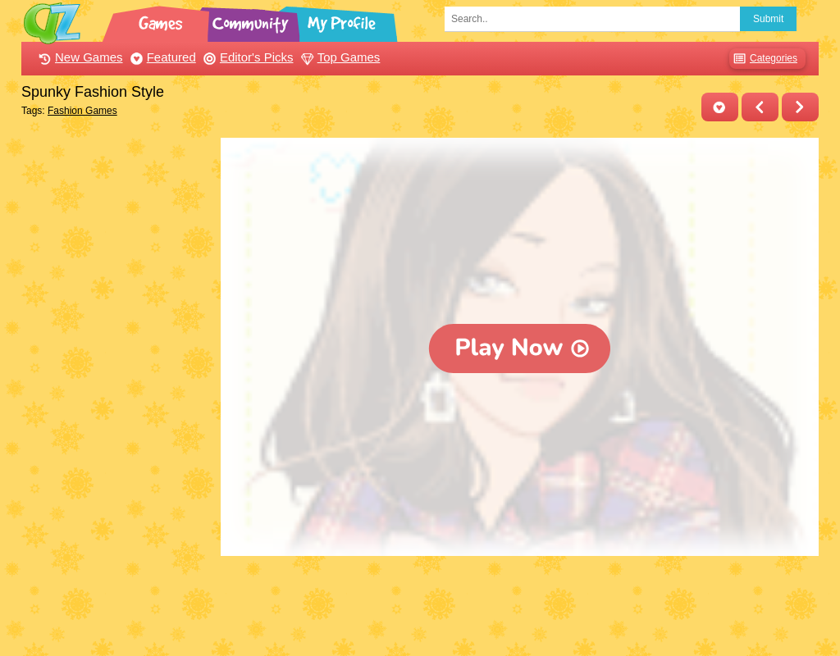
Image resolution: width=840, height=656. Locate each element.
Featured (161, 57)
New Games (78, 57)
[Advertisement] (116, 384)
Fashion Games (82, 110)
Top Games (339, 57)
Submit (768, 19)
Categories (763, 58)
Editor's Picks (246, 57)
